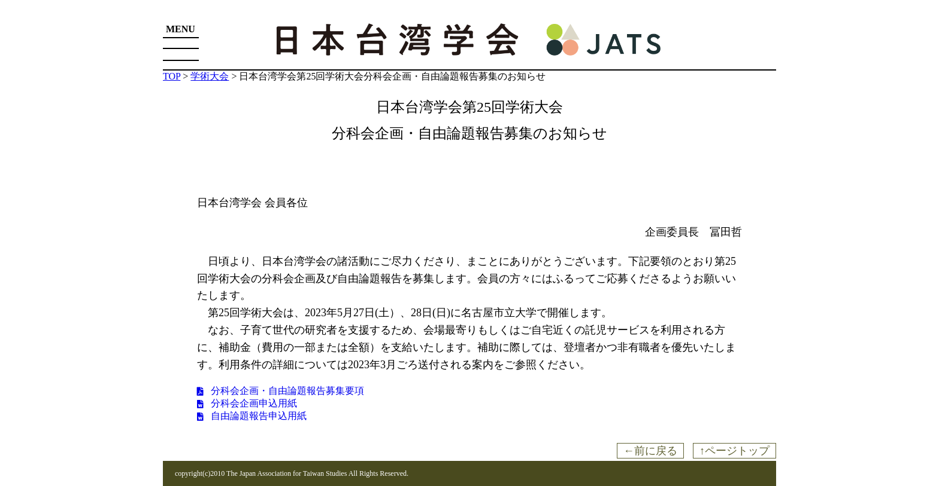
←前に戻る (650, 451)
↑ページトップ (734, 451)
